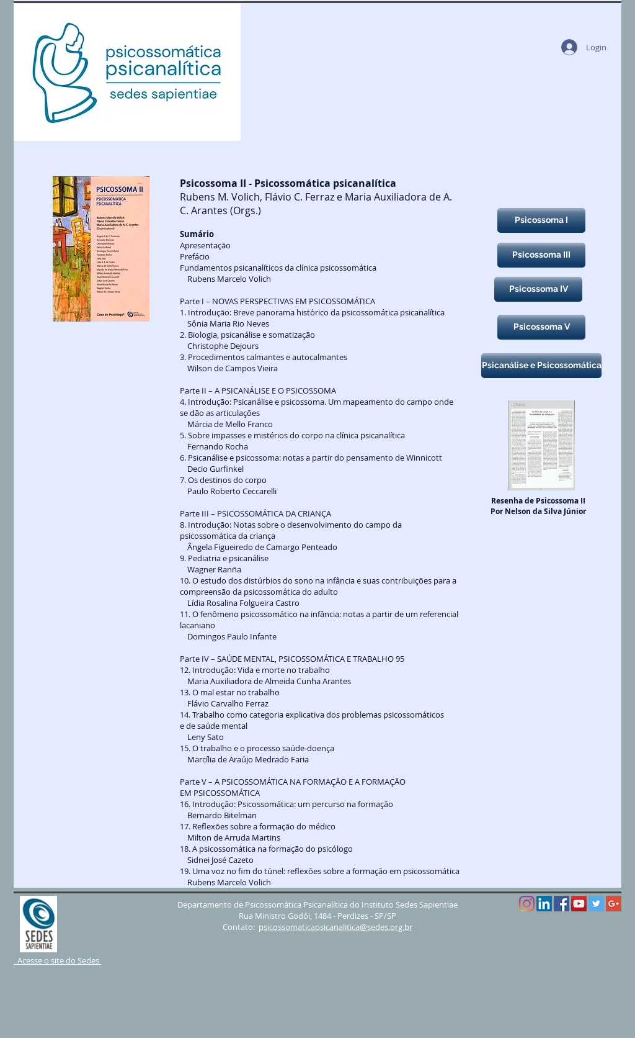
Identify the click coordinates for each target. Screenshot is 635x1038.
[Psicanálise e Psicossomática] (541, 365)
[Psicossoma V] (541, 327)
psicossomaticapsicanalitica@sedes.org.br (335, 926)
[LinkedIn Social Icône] (544, 903)
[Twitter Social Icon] (596, 903)
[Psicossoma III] (541, 255)
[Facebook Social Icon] (561, 903)
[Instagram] (527, 903)
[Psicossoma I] (541, 220)
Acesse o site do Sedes (57, 960)
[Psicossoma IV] (538, 289)
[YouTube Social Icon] (579, 903)
